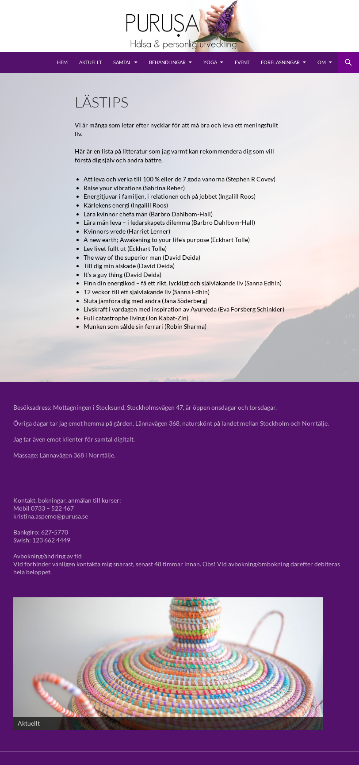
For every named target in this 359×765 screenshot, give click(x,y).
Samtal (122, 62)
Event (242, 62)
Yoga (210, 62)
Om (321, 62)
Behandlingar (167, 62)
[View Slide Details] (168, 663)
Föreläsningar (280, 62)
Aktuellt (90, 62)
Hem (62, 62)
